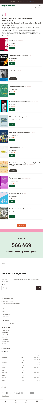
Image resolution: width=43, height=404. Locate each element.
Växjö (3, 380)
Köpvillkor (4, 343)
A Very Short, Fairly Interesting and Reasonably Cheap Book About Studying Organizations (25, 163)
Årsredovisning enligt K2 (16, 178)
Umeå (3, 375)
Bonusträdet (5, 332)
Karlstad (4, 360)
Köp (12, 48)
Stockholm (4, 372)
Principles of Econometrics (16, 86)
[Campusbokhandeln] (8, 6)
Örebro (3, 370)
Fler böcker (21, 225)
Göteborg (4, 357)
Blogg (3, 308)
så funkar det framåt (28, 1)
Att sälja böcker (5, 330)
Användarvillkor (5, 335)
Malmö (3, 367)
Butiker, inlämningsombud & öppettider (11, 303)
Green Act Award (6, 305)
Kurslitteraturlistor (6, 316)
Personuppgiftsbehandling (8, 337)
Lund (3, 365)
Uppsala (4, 377)
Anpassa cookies (6, 348)
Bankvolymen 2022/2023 (16, 193)
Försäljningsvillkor (6, 341)
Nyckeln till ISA (13, 71)
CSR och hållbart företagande (17, 117)
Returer (3, 346)
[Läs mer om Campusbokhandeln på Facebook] (2, 387)
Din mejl (21, 287)
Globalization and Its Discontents (18, 55)
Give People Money (14, 147)
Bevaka (13, 78)
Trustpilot (4, 263)
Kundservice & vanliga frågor (8, 324)
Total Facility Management (16, 209)
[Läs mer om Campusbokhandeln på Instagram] (5, 387)
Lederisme (12, 40)
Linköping (4, 362)
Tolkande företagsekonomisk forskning (19, 101)
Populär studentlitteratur (8, 314)
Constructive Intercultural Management (20, 132)
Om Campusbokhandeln (7, 301)
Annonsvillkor (5, 339)
